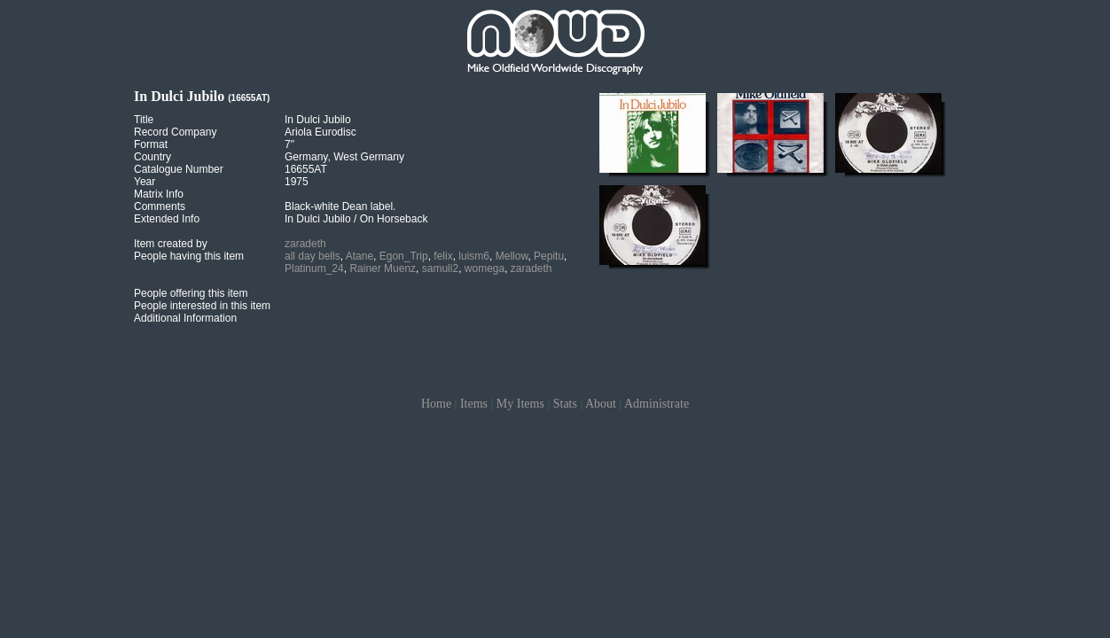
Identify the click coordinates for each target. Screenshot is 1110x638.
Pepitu (549, 256)
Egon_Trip (403, 256)
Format (151, 144)
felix (443, 256)
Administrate (656, 403)
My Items (520, 403)
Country (152, 157)
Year (144, 181)
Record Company (175, 132)
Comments (159, 206)
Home (436, 403)
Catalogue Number (178, 169)
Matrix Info (159, 194)
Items (474, 403)
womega (484, 268)
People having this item (189, 256)
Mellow (512, 256)
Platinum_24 (314, 268)
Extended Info (166, 219)
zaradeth (305, 243)
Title (143, 119)
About (600, 403)
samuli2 (440, 268)
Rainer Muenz (382, 268)
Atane (359, 256)
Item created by (170, 243)
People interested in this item (202, 306)
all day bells (312, 256)
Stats (565, 403)
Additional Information (185, 318)
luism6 (473, 256)
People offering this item (191, 293)
